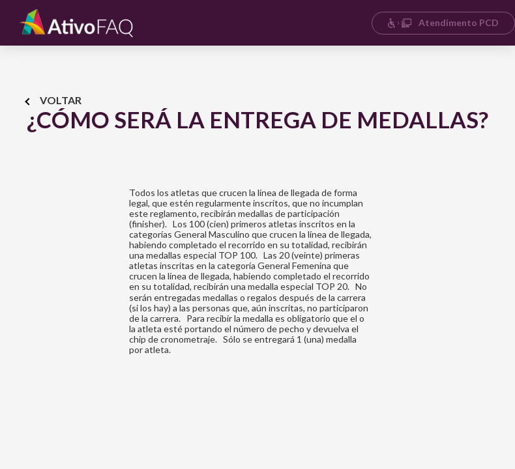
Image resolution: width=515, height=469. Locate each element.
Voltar (53, 100)
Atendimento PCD (443, 22)
